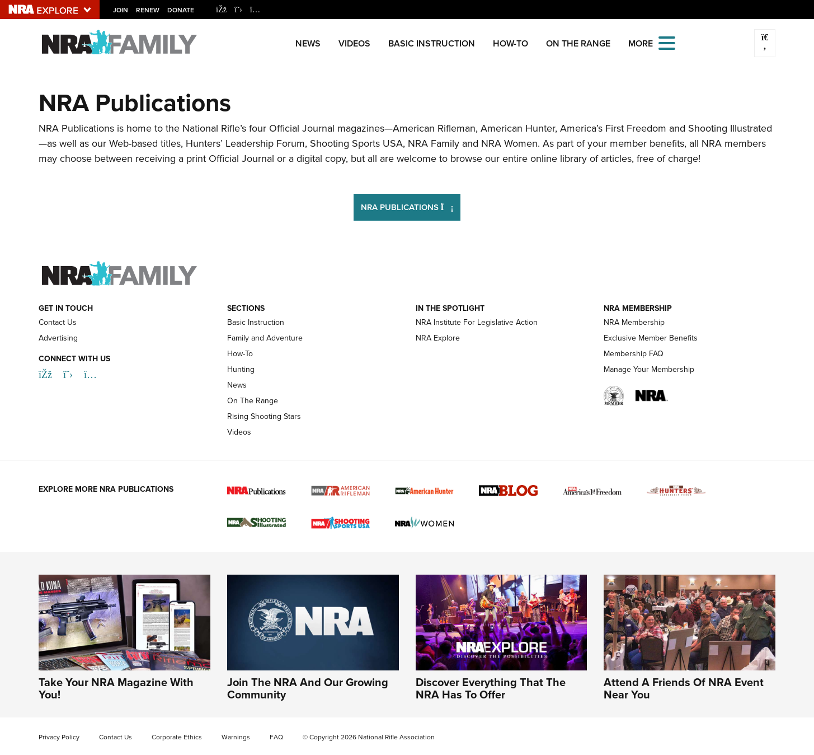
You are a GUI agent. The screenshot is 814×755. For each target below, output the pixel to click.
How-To (510, 43)
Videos (354, 43)
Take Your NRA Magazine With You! (116, 688)
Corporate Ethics (177, 737)
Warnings (236, 737)
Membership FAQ (634, 354)
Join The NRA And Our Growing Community (307, 688)
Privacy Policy (59, 737)
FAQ (276, 737)
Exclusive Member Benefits (651, 338)
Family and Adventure (265, 338)
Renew (147, 10)
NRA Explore (438, 338)
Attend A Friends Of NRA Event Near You (684, 688)
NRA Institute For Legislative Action (477, 322)
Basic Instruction (431, 43)
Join (120, 10)
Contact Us (58, 322)
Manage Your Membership (649, 369)
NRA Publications (411, 206)
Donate (180, 10)
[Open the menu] (666, 42)
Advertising (58, 338)
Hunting (241, 369)
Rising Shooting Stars (264, 416)
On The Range (578, 43)
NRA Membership (634, 322)
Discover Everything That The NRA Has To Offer (491, 688)
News (308, 43)
